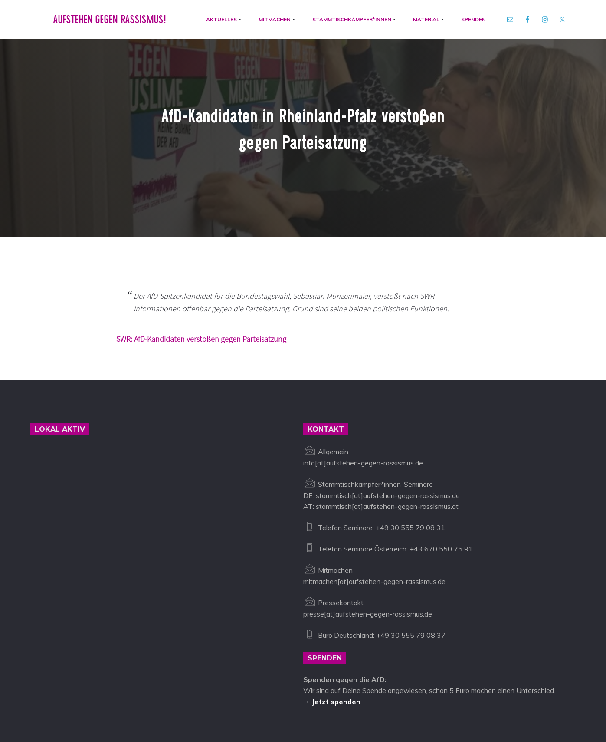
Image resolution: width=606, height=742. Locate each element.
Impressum (265, 701)
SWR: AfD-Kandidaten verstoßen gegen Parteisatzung (201, 262)
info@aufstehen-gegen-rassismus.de (183, 701)
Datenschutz (308, 701)
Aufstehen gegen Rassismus (74, 701)
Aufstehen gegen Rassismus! (107, 21)
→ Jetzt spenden (331, 625)
